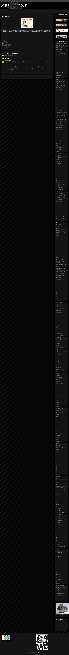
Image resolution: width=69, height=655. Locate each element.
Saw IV (57, 462)
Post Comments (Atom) (29, 80)
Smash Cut (58, 482)
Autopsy (57, 255)
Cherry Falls (58, 290)
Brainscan (58, 281)
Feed (57, 331)
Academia (58, 68)
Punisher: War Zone (59, 433)
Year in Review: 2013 (60, 212)
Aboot (9, 10)
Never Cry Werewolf (59, 412)
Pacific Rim (58, 420)
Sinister (57, 470)
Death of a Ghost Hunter (60, 318)
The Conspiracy (59, 516)
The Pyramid (58, 556)
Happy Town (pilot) (59, 347)
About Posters (58, 55)
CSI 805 (57, 300)
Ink (56, 371)
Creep (57, 296)
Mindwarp (58, 398)
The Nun (57, 548)
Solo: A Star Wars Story (60, 489)
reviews (14, 55)
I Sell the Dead (59, 361)
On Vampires (58, 155)
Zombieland (58, 599)
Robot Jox (58, 457)
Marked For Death (59, 394)
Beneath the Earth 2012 (60, 81)
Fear (57, 329)
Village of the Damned (5, 46)
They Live (3, 43)
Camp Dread (58, 283)
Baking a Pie (58, 77)
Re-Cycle (58, 437)
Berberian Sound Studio (60, 271)
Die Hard (57, 320)
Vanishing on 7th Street (60, 587)
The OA (57, 550)
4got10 (57, 226)
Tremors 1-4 (58, 572)
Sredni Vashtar (59, 176)
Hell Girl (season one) (60, 354)
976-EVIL (58, 228)
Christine (3, 40)
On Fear (57, 145)
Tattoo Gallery (58, 178)
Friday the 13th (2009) (60, 335)
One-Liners (58, 159)
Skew (57, 474)
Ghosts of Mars (4, 49)
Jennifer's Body (59, 377)
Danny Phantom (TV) (60, 304)
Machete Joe (58, 390)
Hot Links (23, 10)
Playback (57, 427)
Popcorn (57, 429)
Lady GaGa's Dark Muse (60, 125)
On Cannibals (58, 143)
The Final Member (59, 526)
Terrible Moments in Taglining (61, 180)
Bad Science (58, 75)
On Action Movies (59, 139)
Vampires (3, 48)
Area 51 (57, 253)
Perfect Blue (58, 424)
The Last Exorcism (59, 540)
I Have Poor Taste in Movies (61, 115)
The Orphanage (59, 552)
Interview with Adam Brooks (61, 119)
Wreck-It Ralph (59, 595)
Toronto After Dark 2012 (60, 197)
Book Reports (58, 83)
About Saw (58, 59)
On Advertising (58, 141)
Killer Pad (58, 381)
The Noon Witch (59, 191)
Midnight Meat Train (59, 396)
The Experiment (59, 524)
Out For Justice (59, 418)
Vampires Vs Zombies (60, 585)
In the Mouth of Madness (6, 45)
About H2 (58, 51)
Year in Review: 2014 (60, 214)
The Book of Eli (59, 508)
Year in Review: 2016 (60, 218)
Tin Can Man (58, 570)
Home (4, 10)
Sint (57, 472)
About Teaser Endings (60, 62)
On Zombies (58, 157)
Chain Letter (58, 288)
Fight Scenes (58, 95)
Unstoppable (58, 579)
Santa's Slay (58, 460)
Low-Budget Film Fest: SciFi (61, 129)
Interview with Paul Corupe (61, 121)
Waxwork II (58, 591)
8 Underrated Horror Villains (61, 43)
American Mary (59, 248)
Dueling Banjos (59, 89)
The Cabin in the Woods (60, 512)
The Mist (57, 544)
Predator (57, 431)
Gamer (57, 341)
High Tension (58, 357)
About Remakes (59, 57)
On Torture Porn (59, 153)
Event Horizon (58, 327)
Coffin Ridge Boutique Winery (61, 85)
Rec (57, 439)
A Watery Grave (59, 47)
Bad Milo (57, 257)
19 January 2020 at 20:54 (9, 69)
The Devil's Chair (59, 520)
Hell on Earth (58, 110)
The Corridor (58, 518)
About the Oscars (59, 64)
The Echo (58, 522)
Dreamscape (58, 323)
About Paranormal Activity (61, 53)
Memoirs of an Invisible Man (6, 44)
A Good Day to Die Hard (60, 230)
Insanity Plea (58, 117)
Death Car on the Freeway (61, 314)
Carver (57, 286)
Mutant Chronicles (59, 408)
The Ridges (58, 558)
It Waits (57, 373)
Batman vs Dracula (59, 259)
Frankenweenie (59, 333)
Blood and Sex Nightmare (61, 275)
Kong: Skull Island (59, 383)
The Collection (58, 514)
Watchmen (58, 589)
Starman (3, 41)
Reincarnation (58, 445)
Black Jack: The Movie (60, 273)
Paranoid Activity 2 (59, 422)
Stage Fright (58, 494)
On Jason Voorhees (59, 149)
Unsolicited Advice (59, 203)
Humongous (58, 359)
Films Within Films (59, 96)
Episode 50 (58, 325)
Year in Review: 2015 (60, 216)
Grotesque (58, 345)
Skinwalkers (58, 476)
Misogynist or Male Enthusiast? (59, 134)
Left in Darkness (59, 385)
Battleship (58, 266)
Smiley (57, 484)
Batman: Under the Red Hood (61, 264)
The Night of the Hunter (60, 546)
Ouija (57, 416)
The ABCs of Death (59, 504)
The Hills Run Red (59, 533)
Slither (57, 480)
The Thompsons (59, 565)
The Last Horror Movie (60, 542)
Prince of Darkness (5, 42)
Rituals (57, 449)
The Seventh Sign (59, 560)
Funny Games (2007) (60, 339)
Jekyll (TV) (58, 375)
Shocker (57, 466)
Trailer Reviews (59, 199)
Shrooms (57, 468)
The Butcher (58, 510)
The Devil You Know (59, 187)
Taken (57, 502)
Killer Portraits (58, 123)
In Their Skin (58, 367)
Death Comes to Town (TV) (61, 316)
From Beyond (58, 337)
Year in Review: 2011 (60, 208)
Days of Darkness (59, 308)
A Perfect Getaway (59, 235)
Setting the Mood (59, 165)
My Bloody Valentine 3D (60, 410)
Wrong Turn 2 (58, 597)
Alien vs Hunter (59, 239)
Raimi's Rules (58, 163)
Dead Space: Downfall (60, 312)
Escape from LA (4, 47)
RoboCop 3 (58, 453)
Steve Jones (7, 60)
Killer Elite (58, 379)
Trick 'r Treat (58, 574)
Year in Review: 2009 (60, 205)
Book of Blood (58, 279)
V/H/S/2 (57, 581)
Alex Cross (58, 237)
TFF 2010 (58, 182)
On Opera (58, 151)
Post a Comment (6, 71)
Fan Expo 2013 (59, 93)
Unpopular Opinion (59, 201)
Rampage (58, 435)
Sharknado (58, 464)
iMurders (57, 365)
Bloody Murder (58, 277)
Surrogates (58, 500)
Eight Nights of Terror (60, 91)
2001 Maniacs (58, 224)
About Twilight (58, 66)
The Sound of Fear (59, 193)
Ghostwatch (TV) (59, 343)
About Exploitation (59, 49)
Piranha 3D (58, 425)
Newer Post (4, 77)
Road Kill (57, 451)
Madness (57, 392)
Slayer (57, 478)
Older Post (50, 77)
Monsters (58, 400)
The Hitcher (58, 535)
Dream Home (58, 321)
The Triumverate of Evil (60, 195)
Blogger (41, 652)
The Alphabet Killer (59, 506)
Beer (57, 79)
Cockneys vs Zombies (60, 292)
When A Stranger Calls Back (61, 593)
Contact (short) (59, 294)
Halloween (4, 34)
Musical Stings (58, 137)
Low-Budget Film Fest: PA (61, 127)
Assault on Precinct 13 (6, 33)
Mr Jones (58, 404)
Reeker (57, 443)
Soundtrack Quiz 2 (59, 174)
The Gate (58, 528)
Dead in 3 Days (59, 310)
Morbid (57, 402)
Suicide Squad (58, 498)
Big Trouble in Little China (6, 39)
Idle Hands (58, 363)
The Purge (58, 554)
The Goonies (58, 531)
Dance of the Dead (59, 302)
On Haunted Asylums (60, 147)
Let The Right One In (60, 387)
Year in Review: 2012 (60, 210)
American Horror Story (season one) (60, 247)
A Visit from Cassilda (60, 45)
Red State (58, 441)
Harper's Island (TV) (59, 349)
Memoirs (57, 131)
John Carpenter (10, 55)
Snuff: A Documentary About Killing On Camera (61, 487)
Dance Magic (58, 87)
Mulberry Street (59, 406)
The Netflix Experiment (60, 189)
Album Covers (58, 70)
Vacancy (57, 583)
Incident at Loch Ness (60, 369)
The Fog (3, 35)
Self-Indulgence (16, 10)
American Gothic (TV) (60, 244)
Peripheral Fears (59, 161)
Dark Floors (58, 306)
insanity (6, 55)
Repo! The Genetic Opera (61, 447)
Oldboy (57, 414)
